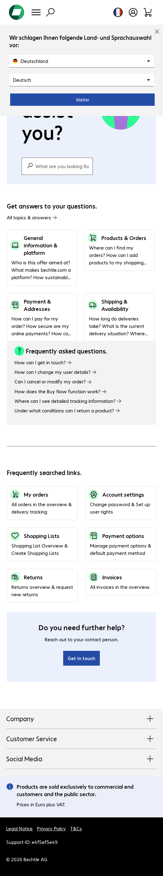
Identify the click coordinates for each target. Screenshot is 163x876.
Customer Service (81, 739)
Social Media (81, 759)
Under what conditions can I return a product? (67, 410)
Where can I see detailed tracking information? (67, 401)
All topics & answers (32, 217)
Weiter (82, 100)
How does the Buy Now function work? (60, 391)
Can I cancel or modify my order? (53, 381)
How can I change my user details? (55, 372)
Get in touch (81, 658)
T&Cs (76, 828)
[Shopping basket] (148, 12)
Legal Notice (19, 828)
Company (81, 719)
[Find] (50, 12)
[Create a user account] (133, 12)
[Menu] (36, 12)
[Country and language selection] (118, 12)
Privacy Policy (51, 828)
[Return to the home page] (16, 12)
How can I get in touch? (42, 362)
